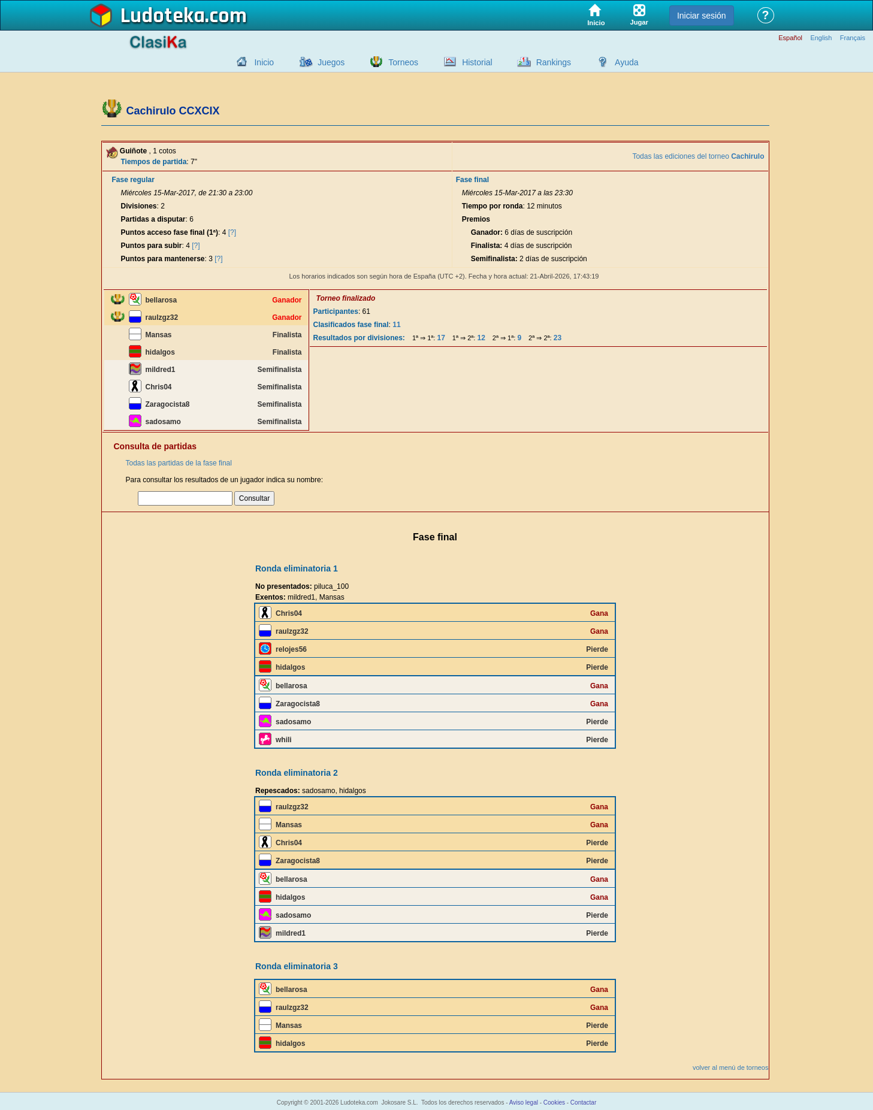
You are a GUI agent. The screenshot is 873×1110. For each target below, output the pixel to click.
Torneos (403, 62)
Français (852, 38)
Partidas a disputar (153, 219)
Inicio (264, 62)
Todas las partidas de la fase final (179, 463)
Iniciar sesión (701, 15)
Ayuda (626, 62)
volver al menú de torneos (731, 1067)
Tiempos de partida (154, 162)
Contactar (583, 1102)
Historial (477, 62)
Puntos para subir (151, 245)
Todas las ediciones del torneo (698, 156)
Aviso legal (523, 1102)
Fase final (472, 180)
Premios (476, 219)
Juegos (331, 62)
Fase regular (133, 180)
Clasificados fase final (351, 324)
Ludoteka (162, 16)
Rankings (553, 62)
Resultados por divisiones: (359, 338)
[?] (232, 232)
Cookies (554, 1102)
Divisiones (139, 206)
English (821, 38)
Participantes (335, 311)
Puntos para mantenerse (163, 259)
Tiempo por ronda (492, 206)
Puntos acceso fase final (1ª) (170, 232)
